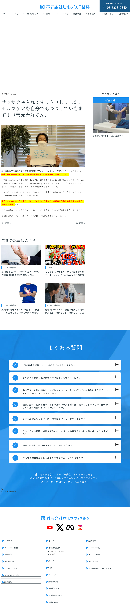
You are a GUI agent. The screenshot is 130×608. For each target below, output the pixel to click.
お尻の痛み (53, 598)
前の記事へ (6, 223)
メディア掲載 (94, 553)
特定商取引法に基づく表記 (99, 566)
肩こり (51, 559)
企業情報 (92, 540)
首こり (51, 540)
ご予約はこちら (106, 14)
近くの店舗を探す (9, 490)
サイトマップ (94, 560)
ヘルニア (52, 572)
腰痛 (50, 566)
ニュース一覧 (94, 547)
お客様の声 (90, 14)
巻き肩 (49, 267)
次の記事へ (80, 223)
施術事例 (77, 14)
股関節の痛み (54, 585)
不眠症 (52, 553)
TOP (4, 14)
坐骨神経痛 (53, 579)
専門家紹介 (123, 14)
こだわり (14, 14)
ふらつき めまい (57, 550)
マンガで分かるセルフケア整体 (36, 14)
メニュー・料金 (61, 14)
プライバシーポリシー (14, 573)
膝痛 (50, 605)
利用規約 (8, 579)
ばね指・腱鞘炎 (9, 267)
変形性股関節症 (55, 592)
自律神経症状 (54, 547)
